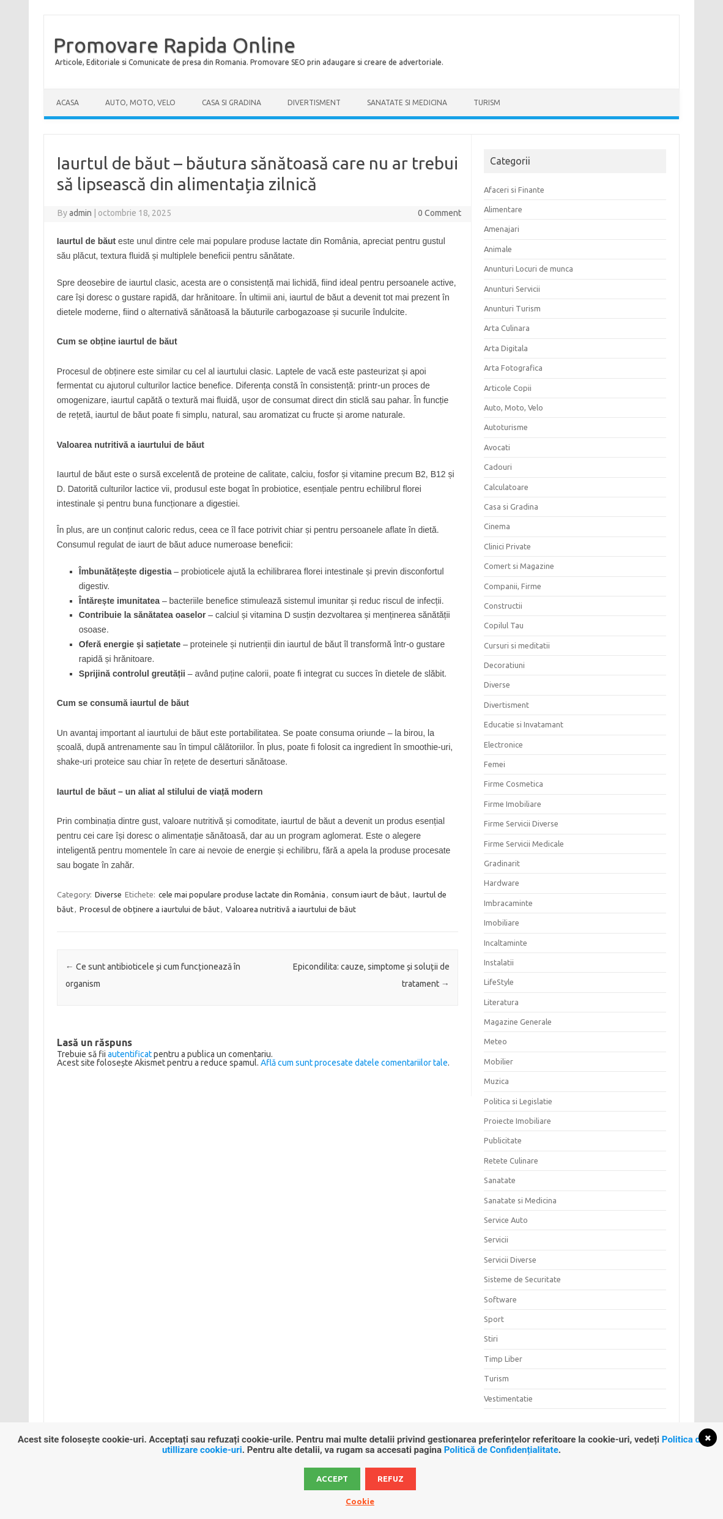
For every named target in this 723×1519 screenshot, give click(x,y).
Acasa (67, 102)
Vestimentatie (508, 1398)
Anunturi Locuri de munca (528, 268)
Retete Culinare (511, 1160)
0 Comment (439, 213)
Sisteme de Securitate (522, 1279)
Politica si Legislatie (518, 1101)
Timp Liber (503, 1358)
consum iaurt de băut (369, 894)
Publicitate (503, 1140)
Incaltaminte (505, 942)
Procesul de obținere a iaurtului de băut (150, 909)
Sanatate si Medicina (407, 102)
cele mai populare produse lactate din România (241, 894)
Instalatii (499, 962)
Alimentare (503, 209)
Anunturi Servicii (512, 288)
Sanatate (500, 1180)
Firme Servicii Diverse (521, 823)
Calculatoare (506, 487)
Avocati (497, 447)
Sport (494, 1319)
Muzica (496, 1081)
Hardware (501, 882)
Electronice (503, 744)
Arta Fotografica (513, 367)
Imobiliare (501, 922)
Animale (498, 249)
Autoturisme (506, 427)
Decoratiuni (504, 665)
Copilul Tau (504, 625)
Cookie (360, 1501)
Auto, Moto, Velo (140, 102)
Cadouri (498, 466)
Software (500, 1299)
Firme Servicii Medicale (524, 843)
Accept (332, 1478)
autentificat (130, 1054)
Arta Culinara (507, 328)
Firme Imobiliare (512, 804)
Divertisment (314, 102)
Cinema (497, 526)
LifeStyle (499, 982)
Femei (494, 764)
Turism (486, 102)
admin (80, 213)
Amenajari (501, 229)
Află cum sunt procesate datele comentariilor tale (354, 1063)
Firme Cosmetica (513, 783)
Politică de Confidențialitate (501, 1449)
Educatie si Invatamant (523, 724)
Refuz (390, 1478)
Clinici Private (507, 546)
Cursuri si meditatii (517, 645)
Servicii (496, 1239)
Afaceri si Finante (514, 189)
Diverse (108, 894)
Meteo (495, 1041)
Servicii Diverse (510, 1259)
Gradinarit (502, 863)
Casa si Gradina (231, 102)
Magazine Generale (518, 1021)
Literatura (501, 1002)
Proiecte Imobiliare (517, 1120)
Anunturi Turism (512, 308)
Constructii (503, 605)
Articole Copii (508, 388)
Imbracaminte (508, 903)
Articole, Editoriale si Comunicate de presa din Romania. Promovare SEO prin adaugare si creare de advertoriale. (249, 62)
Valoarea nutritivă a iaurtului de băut (291, 909)
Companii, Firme (512, 586)
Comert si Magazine (519, 566)
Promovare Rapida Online (174, 44)
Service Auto (506, 1220)
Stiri (491, 1338)
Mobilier (498, 1061)
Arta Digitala (506, 348)
